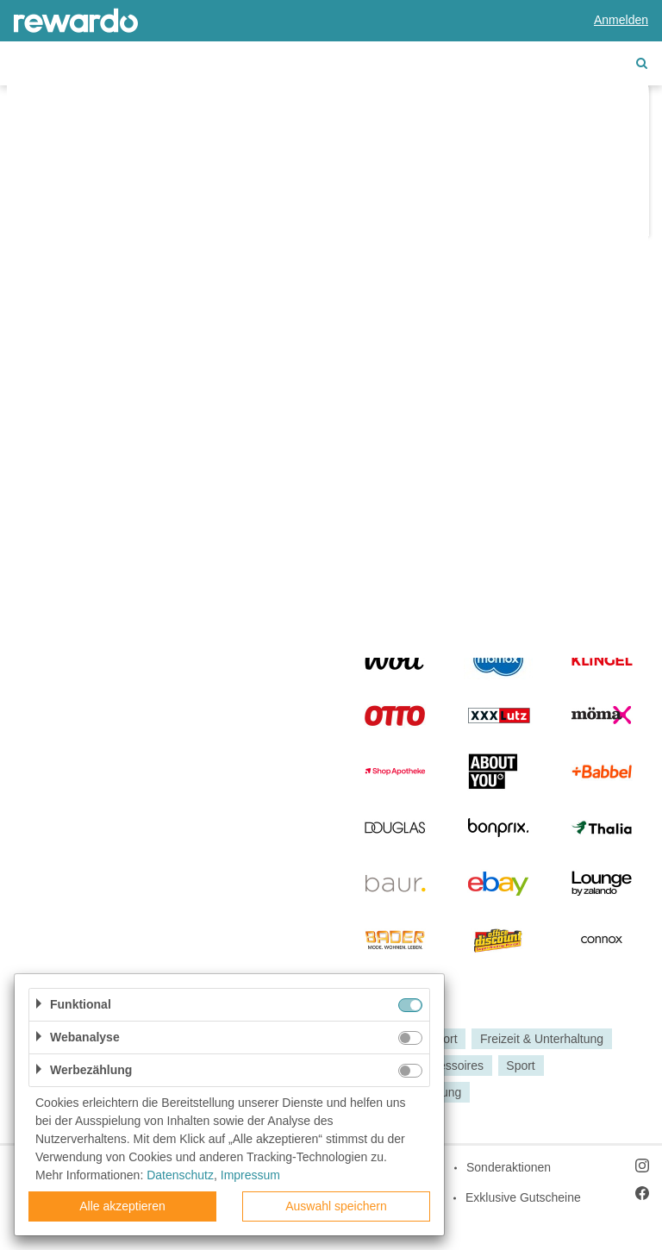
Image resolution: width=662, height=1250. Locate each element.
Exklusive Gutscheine (523, 1197)
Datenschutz (180, 1175)
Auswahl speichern (336, 1206)
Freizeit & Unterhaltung (541, 1039)
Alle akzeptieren (122, 1206)
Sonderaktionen (508, 1167)
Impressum (250, 1175)
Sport (520, 1065)
